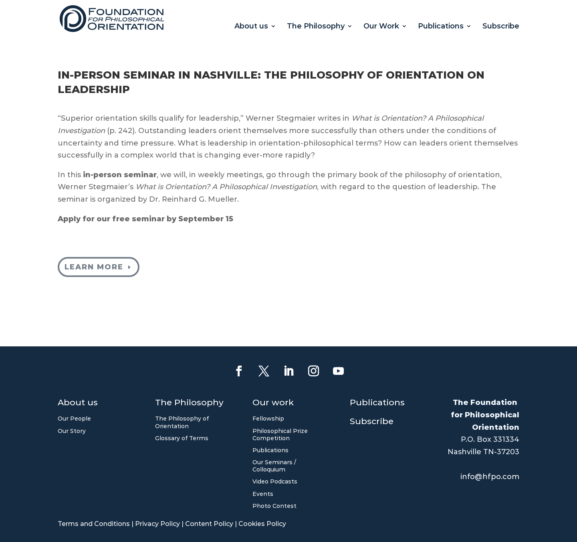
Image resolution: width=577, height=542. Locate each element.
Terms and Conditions (94, 524)
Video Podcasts (274, 481)
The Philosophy (316, 26)
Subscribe (500, 26)
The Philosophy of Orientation (182, 422)
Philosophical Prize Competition (280, 434)
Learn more (94, 267)
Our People (74, 418)
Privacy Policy (157, 524)
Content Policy (209, 524)
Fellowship (268, 418)
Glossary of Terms (181, 438)
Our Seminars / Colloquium (274, 466)
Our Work (381, 26)
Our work (273, 403)
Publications (441, 26)
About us (251, 26)
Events (262, 494)
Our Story (72, 431)
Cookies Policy (262, 524)
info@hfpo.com (489, 476)
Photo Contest (274, 506)
